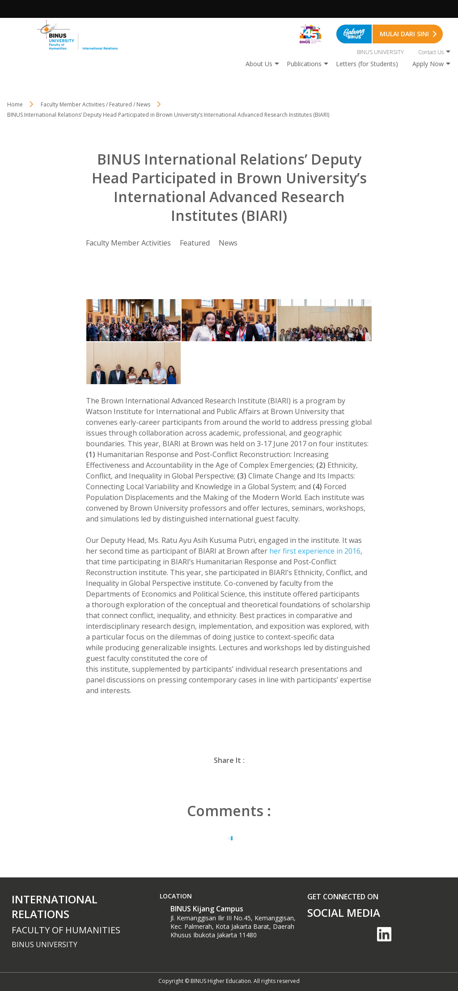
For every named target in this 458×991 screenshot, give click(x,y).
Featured (195, 242)
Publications (304, 63)
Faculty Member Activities (128, 242)
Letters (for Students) (367, 63)
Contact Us (431, 52)
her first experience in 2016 (314, 551)
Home (15, 104)
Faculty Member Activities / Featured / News (95, 104)
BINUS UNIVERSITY (380, 52)
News (228, 242)
